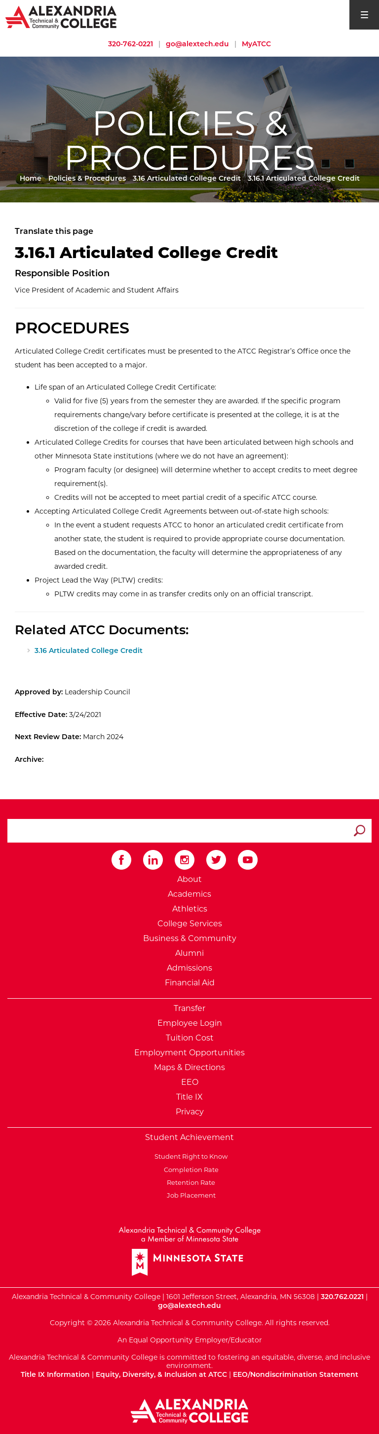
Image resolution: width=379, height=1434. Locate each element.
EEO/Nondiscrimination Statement (295, 1374)
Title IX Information (55, 1374)
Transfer (189, 1008)
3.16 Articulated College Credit (187, 178)
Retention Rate (189, 1182)
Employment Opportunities (189, 1052)
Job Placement (190, 1195)
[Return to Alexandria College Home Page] (61, 16)
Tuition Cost (190, 1038)
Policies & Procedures (87, 178)
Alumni (189, 953)
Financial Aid (190, 982)
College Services (189, 923)
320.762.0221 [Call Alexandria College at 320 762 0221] (342, 1296)
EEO (189, 1082)
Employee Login (189, 1023)
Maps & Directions (189, 1067)
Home (30, 178)
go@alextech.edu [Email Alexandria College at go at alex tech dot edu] (197, 43)
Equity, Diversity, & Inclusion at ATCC (161, 1374)
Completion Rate (190, 1169)
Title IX (189, 1097)
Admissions (189, 968)
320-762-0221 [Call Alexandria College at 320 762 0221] (130, 43)
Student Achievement (189, 1137)
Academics (189, 894)
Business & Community (189, 938)
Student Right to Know (189, 1156)
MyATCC (256, 43)
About (189, 879)
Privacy (190, 1111)
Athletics (189, 908)
